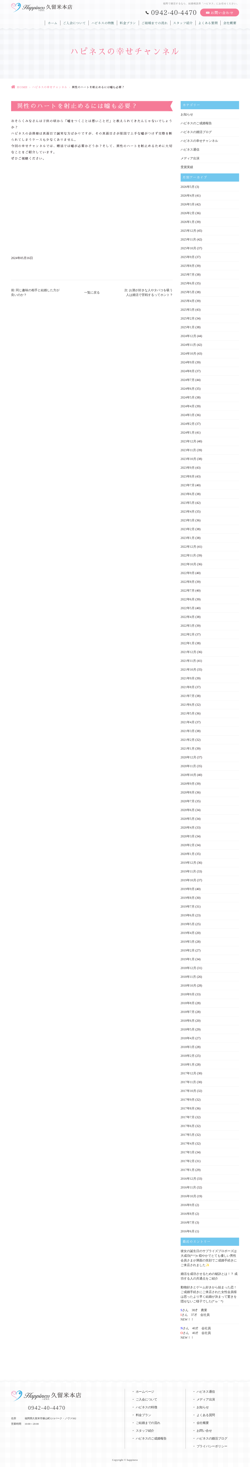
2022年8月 (188, 581)
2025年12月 (188, 230)
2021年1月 (188, 748)
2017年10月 (188, 1090)
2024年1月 (188, 432)
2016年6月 (188, 1231)
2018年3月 (188, 1047)
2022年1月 (188, 643)
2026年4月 (188, 195)
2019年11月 (188, 871)
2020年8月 (188, 792)
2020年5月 (188, 818)
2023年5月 (188, 502)
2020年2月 (188, 845)
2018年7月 (188, 1011)
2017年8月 (188, 1108)
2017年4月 (188, 1143)
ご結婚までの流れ (153, 22)
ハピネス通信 (190, 149)
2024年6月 (188, 388)
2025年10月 (188, 248)
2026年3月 (188, 204)
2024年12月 (188, 336)
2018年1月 (188, 1064)
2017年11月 (188, 1082)
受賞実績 (187, 167)
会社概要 (229, 22)
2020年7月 (188, 801)
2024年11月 (188, 344)
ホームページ (145, 1391)
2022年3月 (188, 625)
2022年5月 (188, 608)
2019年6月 (188, 915)
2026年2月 (188, 213)
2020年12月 (188, 757)
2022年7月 (188, 590)
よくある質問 (207, 22)
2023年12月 (188, 441)
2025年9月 (188, 257)
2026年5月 (188, 186)
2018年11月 (188, 976)
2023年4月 (188, 511)
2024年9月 (188, 362)
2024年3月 (188, 415)
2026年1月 (188, 222)
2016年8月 (188, 1213)
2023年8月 (188, 476)
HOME (22, 87)
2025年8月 (188, 265)
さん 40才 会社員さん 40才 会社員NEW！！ (196, 1333)
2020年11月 (188, 766)
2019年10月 (188, 880)
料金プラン (126, 22)
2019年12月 (188, 862)
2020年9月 (188, 783)
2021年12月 (188, 652)
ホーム (49, 22)
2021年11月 (188, 660)
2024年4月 (188, 406)
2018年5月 (188, 1029)
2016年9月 (188, 1205)
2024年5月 (188, 397)
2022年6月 (188, 599)
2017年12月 (188, 1073)
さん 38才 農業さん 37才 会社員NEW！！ (195, 1314)
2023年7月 (188, 485)
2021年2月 (188, 739)
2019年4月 (188, 933)
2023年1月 (188, 538)
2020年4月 (188, 827)
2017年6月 (188, 1126)
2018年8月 (188, 1003)
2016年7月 (188, 1222)
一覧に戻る (92, 292)
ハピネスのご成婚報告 (196, 123)
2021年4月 (188, 722)
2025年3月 (188, 309)
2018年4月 (188, 1038)
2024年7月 (188, 380)
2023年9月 (188, 467)
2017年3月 (188, 1152)
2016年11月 (188, 1187)
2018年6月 (188, 1020)
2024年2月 (188, 423)
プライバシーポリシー (212, 1446)
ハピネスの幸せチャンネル (49, 87)
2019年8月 (188, 897)
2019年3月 (188, 941)
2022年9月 (188, 573)
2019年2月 (188, 950)
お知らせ (187, 114)
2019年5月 (188, 924)
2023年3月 (188, 520)
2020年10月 (188, 775)
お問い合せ (204, 1430)
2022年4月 (188, 617)
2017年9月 (188, 1099)
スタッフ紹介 (182, 22)
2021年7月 (188, 696)
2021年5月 (188, 713)
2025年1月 (188, 327)
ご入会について (71, 22)
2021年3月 (188, 731)
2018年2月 (188, 1055)
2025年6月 (188, 283)
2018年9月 (188, 994)
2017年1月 (188, 1169)
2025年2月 (188, 318)
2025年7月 (188, 274)
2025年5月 (188, 292)
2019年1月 (188, 959)
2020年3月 (188, 836)
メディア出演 (190, 158)
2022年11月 (188, 555)
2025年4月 (188, 301)
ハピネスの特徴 (100, 22)
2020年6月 (188, 810)
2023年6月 (188, 494)
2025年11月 (188, 239)
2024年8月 (188, 371)
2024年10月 (188, 353)
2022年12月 (188, 546)
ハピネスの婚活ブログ (196, 132)
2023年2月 (188, 529)
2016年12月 (188, 1178)
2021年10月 (188, 669)
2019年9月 (188, 889)
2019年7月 (188, 906)
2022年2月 (188, 634)
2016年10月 (188, 1196)
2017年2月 (188, 1161)
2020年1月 (188, 854)
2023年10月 (188, 459)
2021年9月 (188, 678)
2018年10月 (188, 985)
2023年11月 (188, 450)
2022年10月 (188, 564)
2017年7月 (188, 1117)
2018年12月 (188, 968)
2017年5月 (188, 1134)
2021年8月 (188, 687)
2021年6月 (188, 704)
